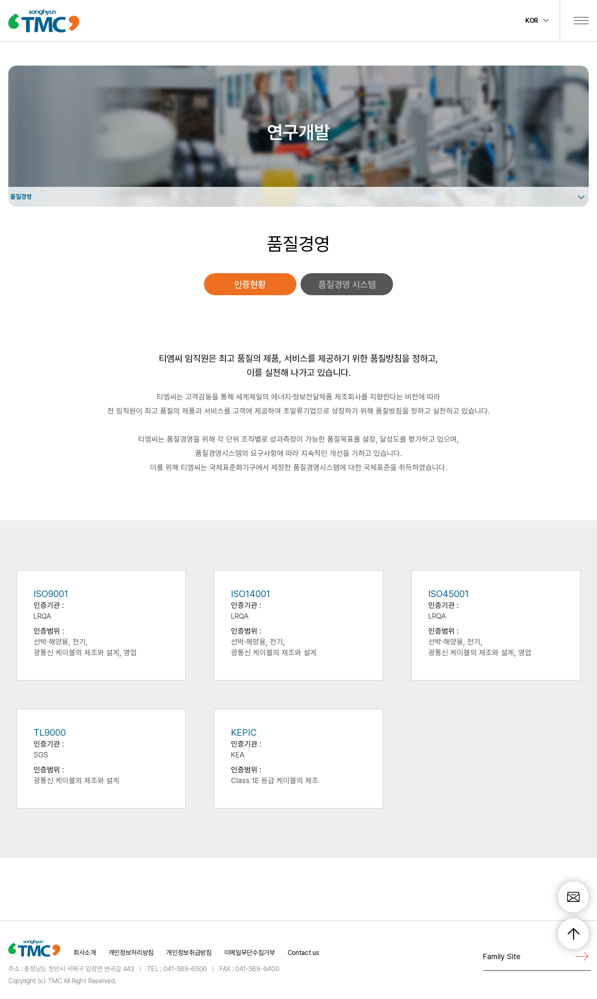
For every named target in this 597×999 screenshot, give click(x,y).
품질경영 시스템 (347, 284)
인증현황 (250, 284)
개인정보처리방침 (131, 953)
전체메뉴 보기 (581, 20)
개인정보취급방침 (188, 953)
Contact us (303, 953)
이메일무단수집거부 (249, 953)
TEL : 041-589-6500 (177, 968)
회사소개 (84, 953)
